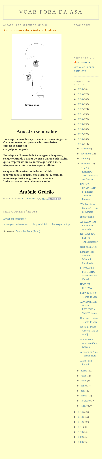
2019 (80, 124)
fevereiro (85, 400)
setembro (86, 163)
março (84, 395)
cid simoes (83, 62)
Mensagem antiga (61, 224)
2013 (80, 416)
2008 (80, 442)
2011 (80, 427)
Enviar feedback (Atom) (28, 231)
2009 (80, 436)
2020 (80, 119)
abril (83, 390)
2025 (80, 94)
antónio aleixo (87, 216)
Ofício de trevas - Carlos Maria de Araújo (89, 330)
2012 (80, 421)
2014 (80, 412)
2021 (80, 114)
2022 (80, 109)
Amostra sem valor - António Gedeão (88, 343)
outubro (85, 158)
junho (84, 380)
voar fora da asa (51, 12)
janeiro (84, 405)
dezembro (86, 148)
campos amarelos (88, 246)
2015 (80, 144)
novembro (86, 153)
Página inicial (40, 224)
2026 (80, 89)
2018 (80, 129)
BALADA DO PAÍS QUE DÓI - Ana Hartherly (89, 238)
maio (83, 385)
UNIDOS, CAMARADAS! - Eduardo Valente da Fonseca (89, 192)
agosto (84, 370)
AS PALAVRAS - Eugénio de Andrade (89, 225)
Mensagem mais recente (15, 224)
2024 (80, 99)
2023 (80, 104)
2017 (80, 134)
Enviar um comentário (14, 218)
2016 (80, 139)
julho (83, 375)
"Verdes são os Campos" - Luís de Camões (89, 208)
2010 (80, 432)
